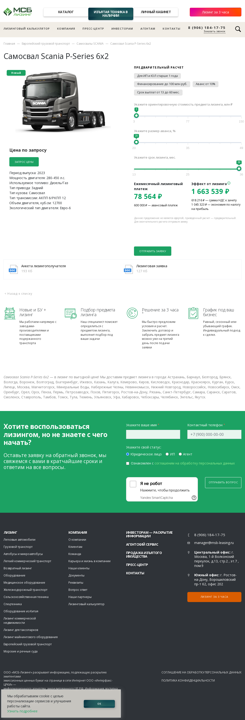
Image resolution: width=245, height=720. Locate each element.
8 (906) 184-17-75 (207, 27)
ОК (99, 703)
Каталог (65, 12)
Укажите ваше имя (141, 425)
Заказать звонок (214, 31)
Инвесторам (122, 28)
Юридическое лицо (146, 454)
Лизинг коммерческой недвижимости (20, 620)
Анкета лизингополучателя (43, 266)
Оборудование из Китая (21, 611)
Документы (76, 575)
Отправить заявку (152, 251)
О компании (77, 540)
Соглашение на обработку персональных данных (201, 672)
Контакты (171, 28)
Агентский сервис (142, 544)
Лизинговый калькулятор (27, 28)
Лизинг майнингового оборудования (31, 637)
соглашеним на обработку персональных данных (195, 463)
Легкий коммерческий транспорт (27, 561)
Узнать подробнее (22, 711)
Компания (66, 28)
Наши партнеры (80, 597)
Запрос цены (24, 162)
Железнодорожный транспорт (25, 590)
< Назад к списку (18, 294)
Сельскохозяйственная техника (26, 597)
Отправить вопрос (223, 482)
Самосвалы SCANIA (90, 44)
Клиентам (75, 547)
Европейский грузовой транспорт (46, 44)
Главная (9, 44)
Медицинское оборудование (24, 583)
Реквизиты (75, 583)
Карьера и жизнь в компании (89, 561)
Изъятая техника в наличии (111, 14)
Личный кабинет (156, 12)
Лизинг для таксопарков (21, 630)
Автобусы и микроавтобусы (23, 554)
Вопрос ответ (77, 590)
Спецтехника (13, 604)
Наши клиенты (78, 568)
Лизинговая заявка (151, 266)
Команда (74, 554)
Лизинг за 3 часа (215, 12)
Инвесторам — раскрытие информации (149, 534)
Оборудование (14, 575)
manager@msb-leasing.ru (214, 542)
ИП (172, 454)
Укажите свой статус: (143, 447)
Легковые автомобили (19, 540)
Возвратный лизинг (18, 568)
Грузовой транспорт (18, 547)
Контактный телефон (205, 425)
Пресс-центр (93, 28)
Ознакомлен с (183, 463)
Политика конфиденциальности (188, 680)
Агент (187, 454)
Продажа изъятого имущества (144, 554)
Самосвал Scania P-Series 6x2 (130, 44)
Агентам (147, 28)
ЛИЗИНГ (10, 532)
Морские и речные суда (21, 651)
